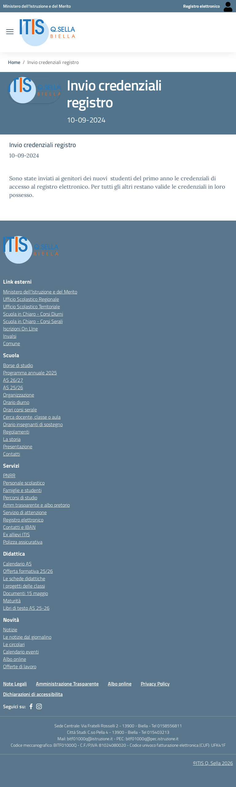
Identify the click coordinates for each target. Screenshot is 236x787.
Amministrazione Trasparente (67, 683)
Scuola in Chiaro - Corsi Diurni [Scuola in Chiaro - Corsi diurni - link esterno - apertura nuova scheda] (33, 314)
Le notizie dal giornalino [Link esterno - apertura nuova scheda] (27, 637)
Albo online (120, 683)
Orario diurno (16, 402)
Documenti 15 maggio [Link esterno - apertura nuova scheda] (25, 593)
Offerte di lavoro (19, 666)
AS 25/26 (13, 387)
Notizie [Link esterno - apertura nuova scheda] (10, 629)
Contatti (11, 453)
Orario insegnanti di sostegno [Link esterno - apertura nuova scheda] (33, 424)
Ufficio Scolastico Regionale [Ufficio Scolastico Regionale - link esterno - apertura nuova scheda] (31, 299)
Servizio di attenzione (25, 512)
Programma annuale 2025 (30, 372)
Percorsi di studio (20, 497)
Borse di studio (18, 365)
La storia (12, 439)
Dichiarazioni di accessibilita (33, 694)
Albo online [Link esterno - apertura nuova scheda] (14, 659)
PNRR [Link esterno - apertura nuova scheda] (9, 475)
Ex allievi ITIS (16, 534)
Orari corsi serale (20, 409)
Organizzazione (18, 394)
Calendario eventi (21, 651)
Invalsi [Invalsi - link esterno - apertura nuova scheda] (9, 336)
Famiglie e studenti (22, 490)
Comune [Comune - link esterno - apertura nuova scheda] (11, 343)
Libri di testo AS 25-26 (26, 608)
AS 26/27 (13, 380)
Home (14, 62)
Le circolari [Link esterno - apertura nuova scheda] (14, 644)
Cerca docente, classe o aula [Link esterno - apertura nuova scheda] (32, 417)
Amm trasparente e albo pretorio (36, 505)
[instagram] (39, 706)
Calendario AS (17, 563)
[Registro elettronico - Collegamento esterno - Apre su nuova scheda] (208, 6)
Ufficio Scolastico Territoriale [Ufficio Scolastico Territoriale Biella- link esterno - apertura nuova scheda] (31, 306)
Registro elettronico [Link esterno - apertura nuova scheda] (23, 519)
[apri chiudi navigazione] (10, 32)
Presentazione (17, 446)
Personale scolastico (24, 482)
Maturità (12, 600)
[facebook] (31, 706)
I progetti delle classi (24, 585)
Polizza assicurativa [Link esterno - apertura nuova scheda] (22, 541)
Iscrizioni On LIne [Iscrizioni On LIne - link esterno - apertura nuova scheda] (20, 328)
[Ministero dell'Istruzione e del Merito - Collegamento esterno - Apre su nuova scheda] (37, 6)
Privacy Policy (155, 683)
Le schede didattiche (24, 578)
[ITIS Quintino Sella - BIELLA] (47, 32)
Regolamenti (16, 431)
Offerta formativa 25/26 (28, 571)
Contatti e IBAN (19, 527)
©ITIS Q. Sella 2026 (213, 763)
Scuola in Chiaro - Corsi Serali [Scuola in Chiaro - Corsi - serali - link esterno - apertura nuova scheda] (33, 321)
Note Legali (15, 683)
